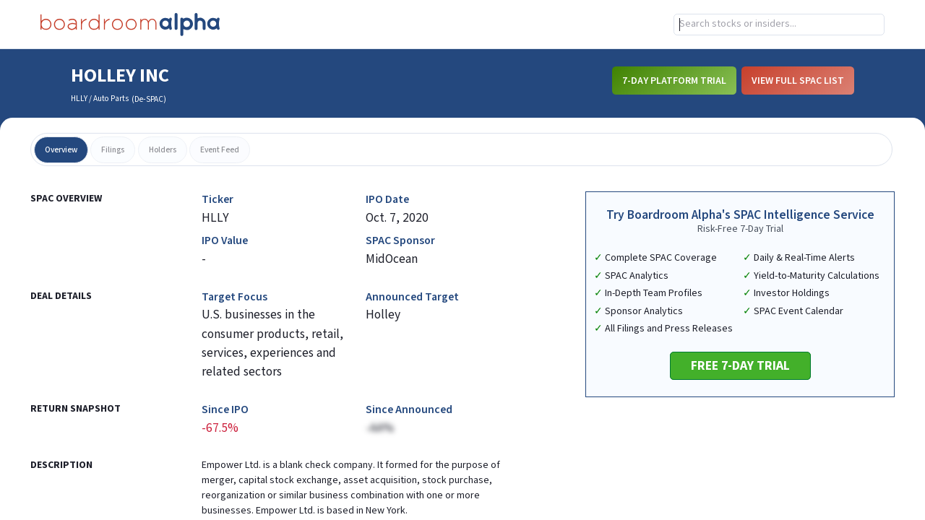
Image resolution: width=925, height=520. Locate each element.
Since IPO (225, 409)
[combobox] (779, 24)
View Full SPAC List (798, 80)
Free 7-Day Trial (740, 366)
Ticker (217, 199)
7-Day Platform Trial (674, 80)
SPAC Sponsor (400, 240)
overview (61, 149)
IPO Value (225, 240)
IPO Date (387, 199)
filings (112, 149)
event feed (219, 149)
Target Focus (234, 297)
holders (162, 149)
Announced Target (412, 297)
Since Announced (409, 409)
